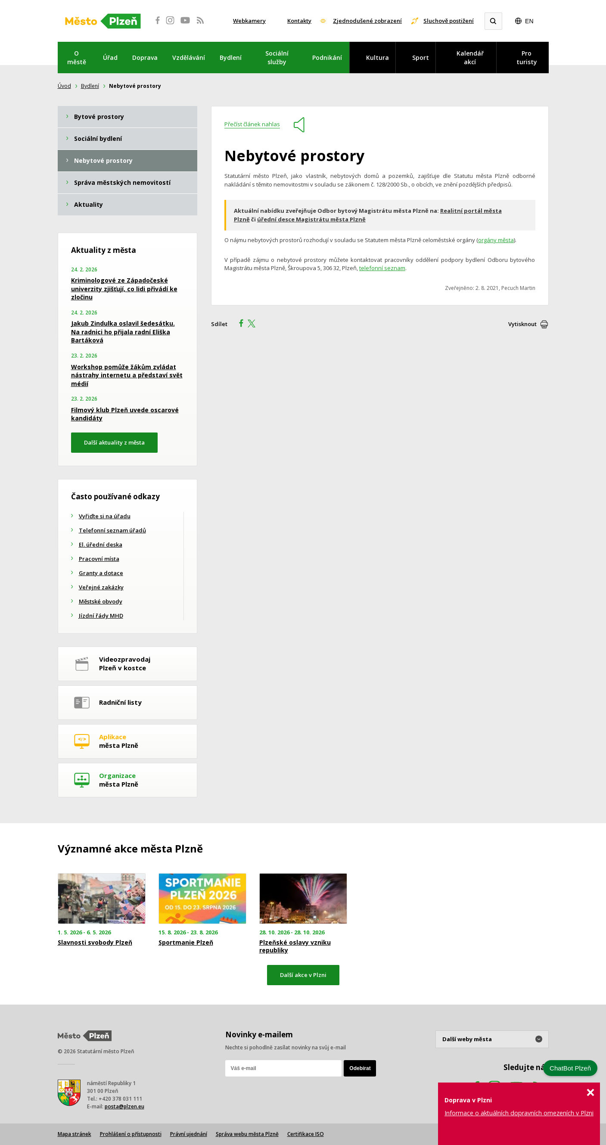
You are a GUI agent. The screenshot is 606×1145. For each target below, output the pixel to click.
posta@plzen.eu (124, 1106)
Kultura (377, 57)
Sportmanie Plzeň (185, 942)
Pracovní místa (99, 559)
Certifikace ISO (305, 1134)
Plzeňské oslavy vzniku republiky (295, 946)
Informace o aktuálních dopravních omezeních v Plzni (519, 1113)
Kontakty (299, 21)
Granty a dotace (101, 573)
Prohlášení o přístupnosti (131, 1134)
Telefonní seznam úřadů (112, 530)
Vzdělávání (188, 57)
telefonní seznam (382, 268)
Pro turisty (526, 57)
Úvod (64, 86)
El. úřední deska (100, 544)
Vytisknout (522, 324)
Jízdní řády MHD (101, 615)
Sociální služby (277, 57)
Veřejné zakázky (101, 587)
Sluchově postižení (448, 21)
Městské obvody (100, 601)
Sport (420, 57)
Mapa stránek (74, 1134)
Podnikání (327, 57)
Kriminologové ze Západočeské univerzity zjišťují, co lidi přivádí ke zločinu (124, 288)
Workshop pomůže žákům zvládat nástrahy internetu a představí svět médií (127, 375)
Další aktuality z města (114, 442)
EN (529, 21)
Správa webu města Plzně (247, 1134)
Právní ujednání (188, 1134)
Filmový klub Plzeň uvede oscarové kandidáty (125, 414)
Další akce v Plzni (303, 975)
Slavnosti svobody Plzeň (95, 942)
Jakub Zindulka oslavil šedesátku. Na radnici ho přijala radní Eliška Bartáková (123, 331)
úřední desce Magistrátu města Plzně (311, 219)
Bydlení (231, 57)
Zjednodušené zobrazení (367, 21)
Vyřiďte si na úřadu (105, 516)
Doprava (145, 57)
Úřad (110, 57)
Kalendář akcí (470, 57)
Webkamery (249, 21)
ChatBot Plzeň (570, 1068)
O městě (76, 57)
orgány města (496, 240)
